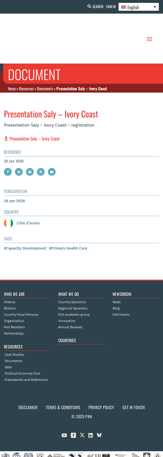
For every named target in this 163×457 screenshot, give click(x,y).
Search (97, 6)
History (9, 276)
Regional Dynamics (73, 283)
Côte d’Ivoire (22, 197)
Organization (14, 295)
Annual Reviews (70, 301)
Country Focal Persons (21, 289)
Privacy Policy (101, 382)
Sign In (111, 6)
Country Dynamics (72, 276)
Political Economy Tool (22, 348)
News (117, 276)
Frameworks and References (26, 354)
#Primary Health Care (68, 222)
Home (12, 62)
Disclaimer (28, 382)
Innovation (66, 295)
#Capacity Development (25, 222)
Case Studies (14, 329)
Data (8, 341)
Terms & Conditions (63, 382)
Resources (26, 62)
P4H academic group (74, 289)
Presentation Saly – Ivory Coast (35, 113)
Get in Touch (134, 382)
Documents (45, 62)
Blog (116, 283)
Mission (10, 283)
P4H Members (14, 301)
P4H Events (121, 289)
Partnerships (14, 308)
